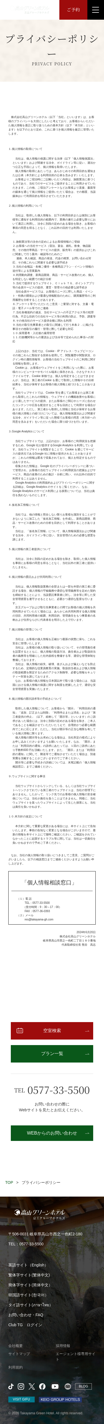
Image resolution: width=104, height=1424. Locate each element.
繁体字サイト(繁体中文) (29, 1275)
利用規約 (15, 1367)
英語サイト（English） (28, 1265)
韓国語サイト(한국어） (28, 1295)
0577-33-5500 (58, 1089)
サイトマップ (19, 1354)
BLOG (83, 1386)
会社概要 (15, 1346)
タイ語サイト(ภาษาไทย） (30, 1305)
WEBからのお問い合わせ (52, 1133)
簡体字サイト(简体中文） (30, 1285)
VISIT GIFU (21, 1399)
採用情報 (63, 1346)
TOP (9, 1182)
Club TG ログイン (25, 1325)
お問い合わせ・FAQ (25, 1315)
